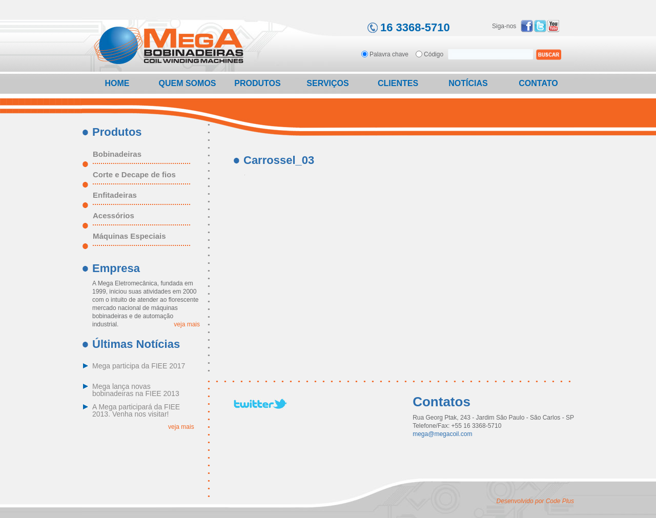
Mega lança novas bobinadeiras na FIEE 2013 (135, 390)
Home (117, 83)
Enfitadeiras (115, 195)
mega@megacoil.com (442, 434)
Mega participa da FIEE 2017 (138, 366)
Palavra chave (389, 54)
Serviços (327, 83)
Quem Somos (187, 83)
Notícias (467, 83)
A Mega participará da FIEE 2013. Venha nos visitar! (136, 410)
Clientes (398, 83)
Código (433, 54)
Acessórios (113, 216)
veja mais (187, 324)
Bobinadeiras (117, 154)
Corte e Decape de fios (134, 175)
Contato (538, 83)
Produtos (257, 83)
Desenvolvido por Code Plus (535, 501)
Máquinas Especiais (129, 236)
